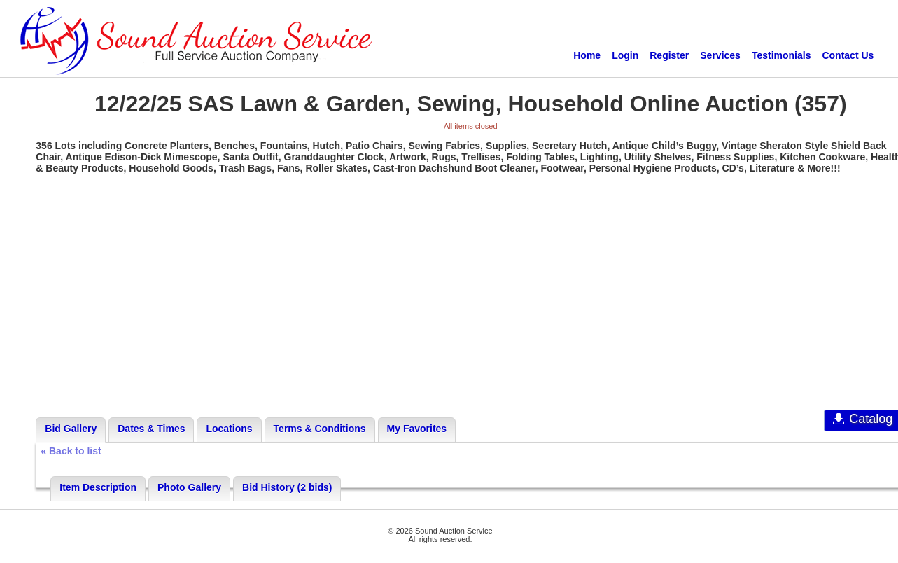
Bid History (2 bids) (287, 487)
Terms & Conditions (320, 428)
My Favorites (417, 428)
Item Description (97, 487)
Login (625, 55)
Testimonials (781, 55)
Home (587, 55)
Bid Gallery (71, 428)
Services (720, 55)
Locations (229, 428)
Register (669, 55)
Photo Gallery (189, 487)
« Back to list (71, 451)
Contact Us (848, 55)
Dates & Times (151, 428)
